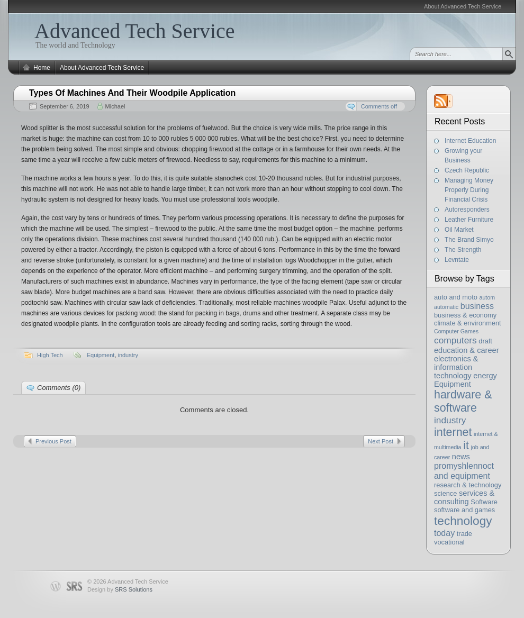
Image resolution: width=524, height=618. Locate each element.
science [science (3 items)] (445, 493)
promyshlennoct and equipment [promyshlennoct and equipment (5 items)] (464, 470)
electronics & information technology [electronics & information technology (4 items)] (456, 367)
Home (41, 67)
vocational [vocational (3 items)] (449, 542)
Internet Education (470, 140)
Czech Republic (467, 170)
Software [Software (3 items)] (484, 502)
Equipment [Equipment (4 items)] (452, 384)
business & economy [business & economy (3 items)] (465, 315)
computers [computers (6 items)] (455, 340)
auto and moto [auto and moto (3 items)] (455, 297)
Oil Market (459, 229)
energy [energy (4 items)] (485, 375)
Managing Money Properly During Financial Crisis (469, 190)
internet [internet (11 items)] (453, 432)
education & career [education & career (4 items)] (466, 350)
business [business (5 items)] (477, 306)
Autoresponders (467, 209)
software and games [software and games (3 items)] (464, 510)
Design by (119, 589)
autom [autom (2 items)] (487, 297)
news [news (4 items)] (461, 456)
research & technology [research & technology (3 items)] (467, 485)
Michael (115, 106)
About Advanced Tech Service (462, 6)
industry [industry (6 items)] (450, 420)
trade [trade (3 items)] (464, 534)
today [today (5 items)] (444, 533)
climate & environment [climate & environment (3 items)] (467, 323)
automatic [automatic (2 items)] (446, 307)
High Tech (50, 355)
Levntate (457, 259)
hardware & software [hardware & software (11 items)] (463, 401)
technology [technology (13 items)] (463, 521)
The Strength (463, 249)
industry (128, 355)
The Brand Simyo (469, 239)
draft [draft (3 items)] (485, 341)
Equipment (101, 355)
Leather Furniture (469, 219)
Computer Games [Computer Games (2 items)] (456, 331)
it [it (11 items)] (466, 445)
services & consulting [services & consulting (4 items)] (464, 497)
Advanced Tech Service (134, 31)
